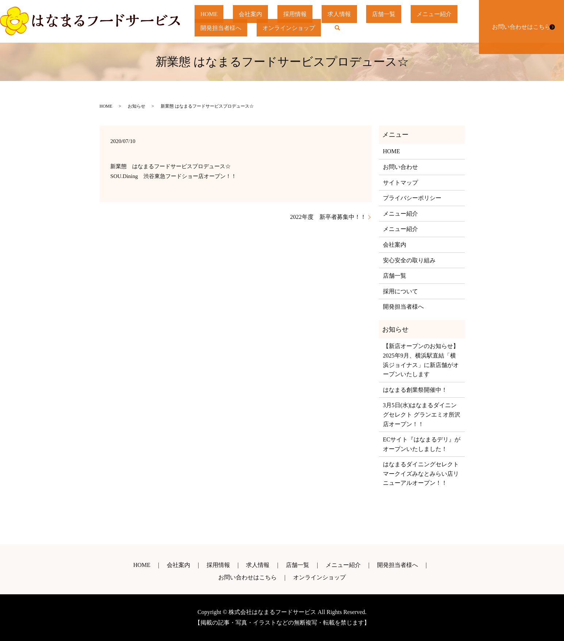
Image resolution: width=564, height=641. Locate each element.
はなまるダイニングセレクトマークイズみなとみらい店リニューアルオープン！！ (421, 473)
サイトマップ (400, 182)
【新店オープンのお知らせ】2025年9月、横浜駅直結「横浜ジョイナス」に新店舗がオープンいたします (421, 360)
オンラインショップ (292, 27)
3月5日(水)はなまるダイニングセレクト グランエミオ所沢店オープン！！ (421, 414)
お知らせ (136, 106)
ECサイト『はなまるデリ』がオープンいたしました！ (421, 444)
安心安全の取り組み (409, 260)
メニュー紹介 (447, 14)
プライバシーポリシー (412, 198)
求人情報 (348, 14)
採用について (400, 291)
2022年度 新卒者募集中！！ (328, 217)
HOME (211, 14)
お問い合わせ (400, 167)
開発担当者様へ (222, 27)
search (345, 30)
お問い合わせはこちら (519, 21)
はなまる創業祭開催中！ (415, 390)
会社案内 (255, 14)
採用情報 (302, 14)
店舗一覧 (395, 14)
